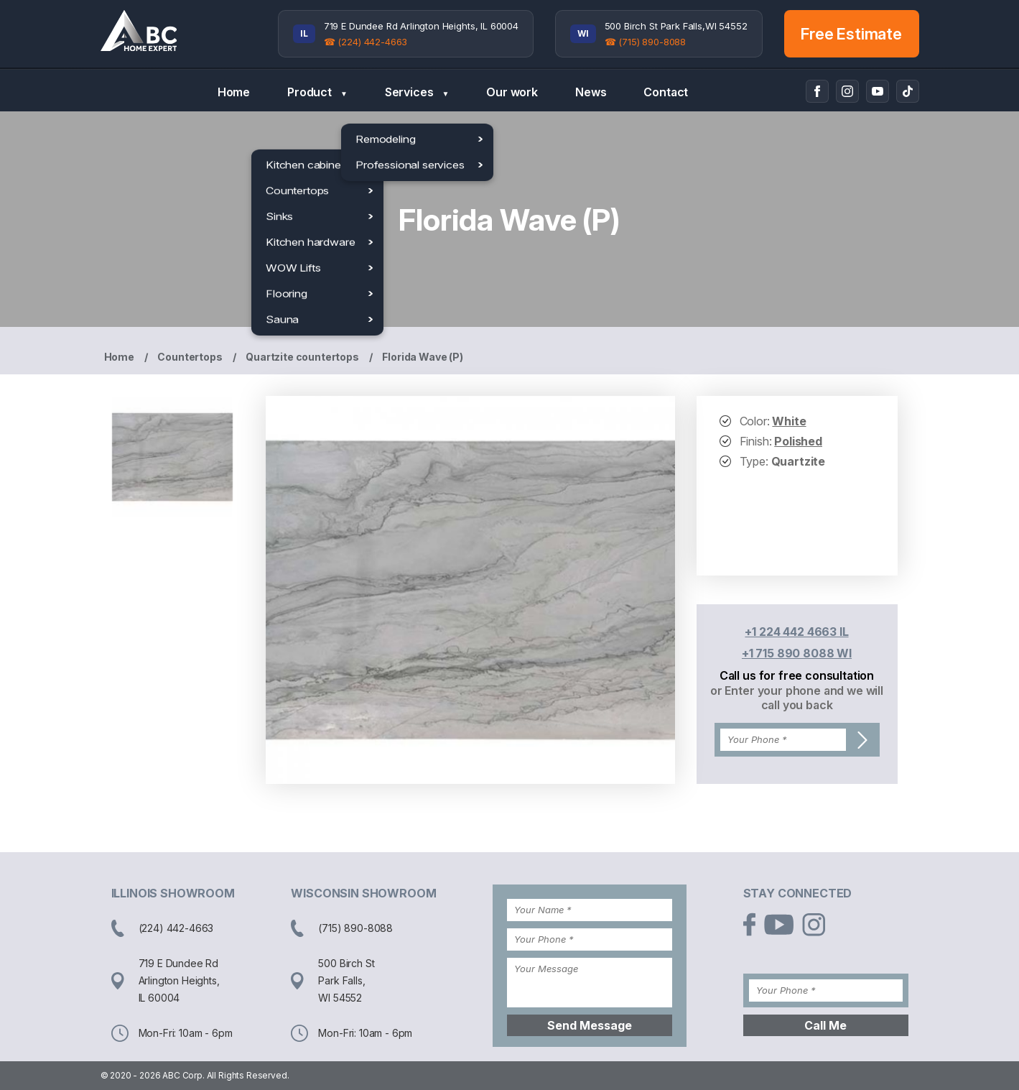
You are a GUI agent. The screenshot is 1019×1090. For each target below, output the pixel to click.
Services (417, 92)
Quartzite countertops (302, 357)
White (789, 421)
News (590, 92)
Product (317, 92)
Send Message (589, 1025)
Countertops (189, 357)
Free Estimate (851, 33)
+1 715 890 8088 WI (797, 653)
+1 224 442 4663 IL (796, 631)
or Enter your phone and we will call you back (796, 697)
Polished (798, 441)
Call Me (825, 1025)
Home (234, 92)
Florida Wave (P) (422, 357)
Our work (512, 92)
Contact (665, 92)
